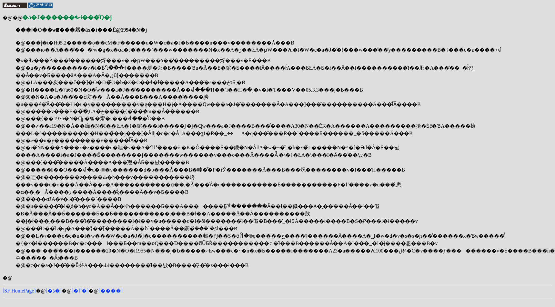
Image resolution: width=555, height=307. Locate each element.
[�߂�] (80, 290)
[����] (110, 290)
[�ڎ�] (53, 290)
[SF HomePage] (19, 290)
